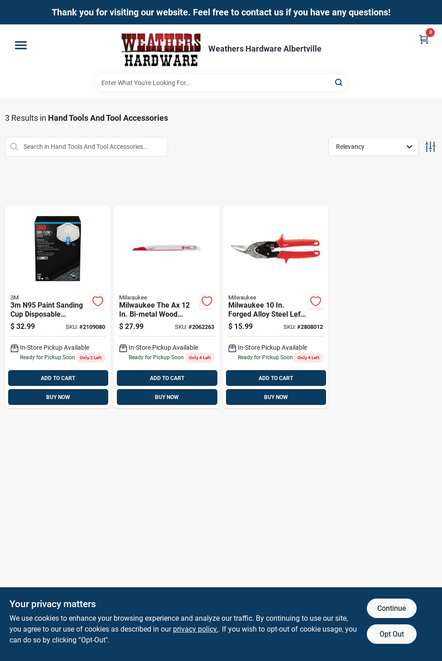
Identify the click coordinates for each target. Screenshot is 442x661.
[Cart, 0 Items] (423, 39)
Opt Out (392, 634)
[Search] (339, 82)
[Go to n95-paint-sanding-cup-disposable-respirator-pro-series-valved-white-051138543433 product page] (58, 307)
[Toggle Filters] (430, 147)
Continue (391, 608)
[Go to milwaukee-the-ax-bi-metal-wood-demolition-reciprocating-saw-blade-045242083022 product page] (167, 307)
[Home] (161, 49)
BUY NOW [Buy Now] (58, 397)
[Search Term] (221, 83)
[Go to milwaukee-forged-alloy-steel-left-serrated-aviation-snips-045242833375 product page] (276, 307)
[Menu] (21, 45)
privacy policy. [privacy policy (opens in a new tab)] (195, 629)
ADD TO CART (58, 378)
